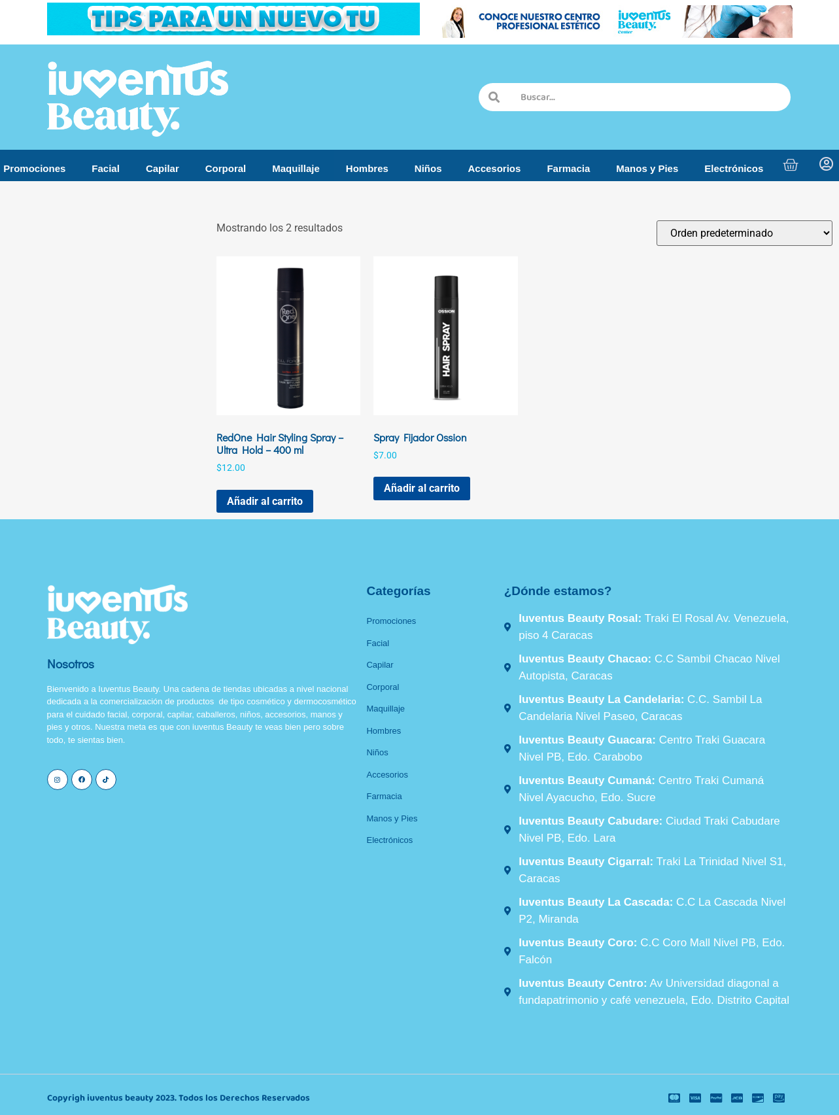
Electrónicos (733, 168)
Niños (428, 168)
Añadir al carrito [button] (265, 501)
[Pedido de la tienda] (744, 233)
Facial (106, 168)
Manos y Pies (647, 168)
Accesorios (494, 168)
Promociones (34, 168)
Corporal (226, 168)
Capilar (162, 168)
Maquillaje (296, 168)
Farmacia (568, 168)
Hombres (367, 168)
